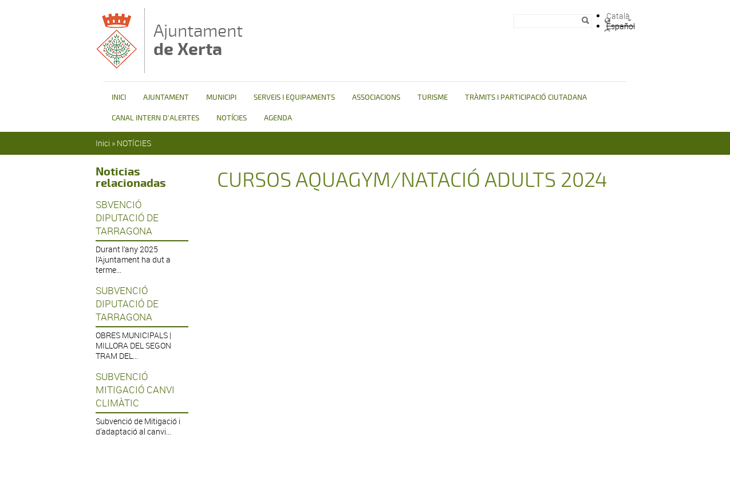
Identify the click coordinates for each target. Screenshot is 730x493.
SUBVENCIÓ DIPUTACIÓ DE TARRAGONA (127, 303)
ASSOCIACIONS (376, 97)
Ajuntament (198, 40)
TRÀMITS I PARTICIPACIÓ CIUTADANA (526, 97)
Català (618, 15)
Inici (103, 143)
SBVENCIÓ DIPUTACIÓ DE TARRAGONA (127, 217)
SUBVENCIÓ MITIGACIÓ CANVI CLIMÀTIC (135, 389)
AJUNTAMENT (166, 97)
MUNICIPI (221, 97)
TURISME (432, 97)
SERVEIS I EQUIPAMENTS (294, 97)
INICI (119, 97)
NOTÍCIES (231, 118)
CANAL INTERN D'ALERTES (155, 118)
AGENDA (278, 118)
